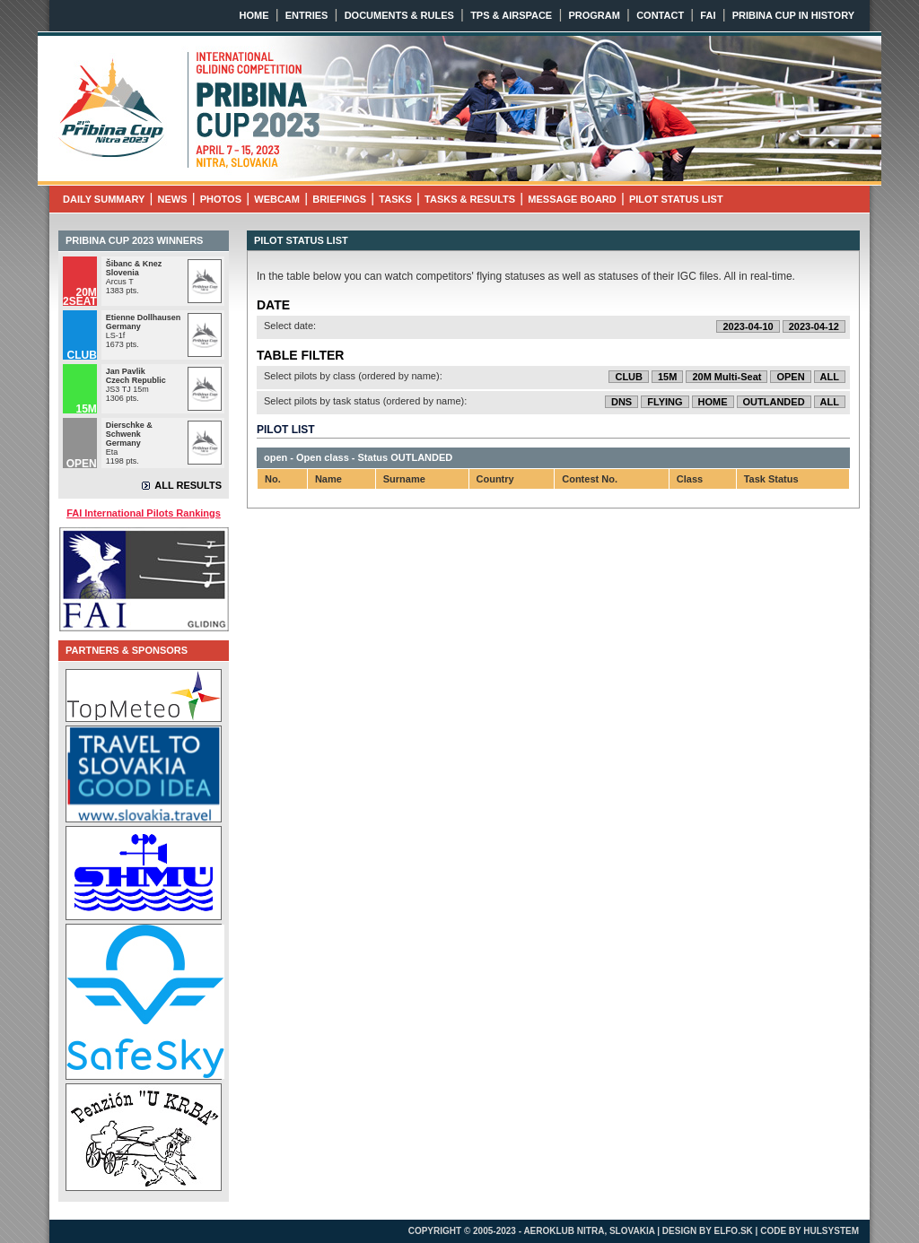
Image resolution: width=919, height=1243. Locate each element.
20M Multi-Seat (726, 376)
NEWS (173, 199)
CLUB (629, 376)
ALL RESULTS (188, 485)
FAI (707, 15)
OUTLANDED (774, 401)
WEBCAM (277, 199)
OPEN (790, 376)
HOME (254, 15)
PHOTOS (220, 199)
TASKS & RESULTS (469, 199)
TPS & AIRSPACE (511, 15)
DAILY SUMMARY (103, 199)
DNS (621, 401)
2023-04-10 (747, 326)
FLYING (664, 401)
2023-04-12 (814, 326)
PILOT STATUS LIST (676, 199)
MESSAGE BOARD (572, 199)
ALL (829, 376)
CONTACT (660, 15)
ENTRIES (306, 15)
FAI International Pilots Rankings (143, 513)
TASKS (395, 199)
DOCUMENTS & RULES (399, 15)
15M (667, 376)
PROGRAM (593, 15)
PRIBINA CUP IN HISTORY (793, 15)
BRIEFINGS (339, 199)
